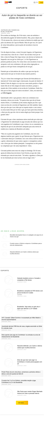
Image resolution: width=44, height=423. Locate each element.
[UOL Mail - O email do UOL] (35, 2)
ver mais (22, 403)
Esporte (22, 8)
